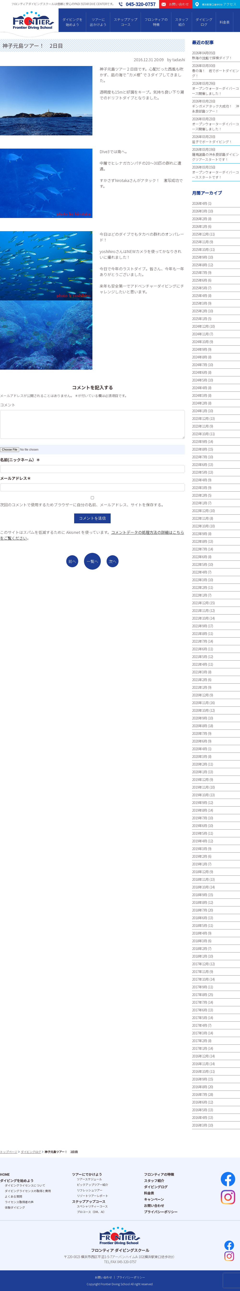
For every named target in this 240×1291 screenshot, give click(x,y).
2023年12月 (200, 418)
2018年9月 (199, 894)
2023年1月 (199, 503)
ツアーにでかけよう (87, 1174)
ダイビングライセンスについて (25, 1185)
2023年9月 (199, 441)
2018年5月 (199, 925)
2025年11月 (200, 241)
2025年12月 (200, 234)
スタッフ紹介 (181, 22)
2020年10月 (200, 710)
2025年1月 (199, 318)
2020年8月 (199, 725)
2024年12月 (200, 326)
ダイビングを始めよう (72, 22)
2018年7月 (199, 910)
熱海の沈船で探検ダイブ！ (212, 57)
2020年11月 (200, 702)
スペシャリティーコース (92, 1206)
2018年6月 (199, 917)
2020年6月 (199, 741)
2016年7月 (199, 1094)
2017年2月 (199, 1040)
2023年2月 (199, 495)
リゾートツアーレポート (92, 1196)
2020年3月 (199, 756)
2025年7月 (199, 272)
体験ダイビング (15, 1207)
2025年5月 (199, 287)
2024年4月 (199, 387)
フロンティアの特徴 (156, 22)
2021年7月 (199, 641)
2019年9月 (199, 802)
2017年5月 (199, 1017)
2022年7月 (199, 549)
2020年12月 (200, 695)
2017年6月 (199, 1009)
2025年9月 (199, 257)
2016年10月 (200, 1071)
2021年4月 (199, 664)
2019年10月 (200, 794)
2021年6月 (199, 648)
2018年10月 (200, 887)
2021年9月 (199, 625)
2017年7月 (199, 1002)
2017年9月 (199, 986)
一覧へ (92, 561)
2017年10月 (200, 979)
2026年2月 (199, 218)
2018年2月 (199, 948)
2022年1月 (199, 595)
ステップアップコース (125, 22)
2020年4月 (199, 748)
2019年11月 (200, 787)
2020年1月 (199, 771)
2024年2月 (199, 403)
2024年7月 (199, 364)
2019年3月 (199, 848)
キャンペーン (154, 1199)
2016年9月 (199, 1079)
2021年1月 (199, 687)
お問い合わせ (154, 1205)
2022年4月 (199, 572)
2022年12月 (200, 510)
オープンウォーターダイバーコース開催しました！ (215, 91)
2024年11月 (200, 334)
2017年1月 (199, 1048)
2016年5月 (199, 1109)
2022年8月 (199, 541)
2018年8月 (199, 902)
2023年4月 (199, 479)
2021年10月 (200, 618)
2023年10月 (200, 433)
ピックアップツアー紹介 (92, 1184)
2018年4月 (199, 933)
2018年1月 (199, 956)
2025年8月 (199, 264)
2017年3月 (199, 1033)
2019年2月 (199, 856)
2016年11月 (200, 1063)
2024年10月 (200, 341)
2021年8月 (199, 633)
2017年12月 (200, 963)
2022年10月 (200, 526)
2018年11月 (200, 879)
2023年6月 (199, 464)
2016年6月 (199, 1102)
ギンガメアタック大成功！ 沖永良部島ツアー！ (215, 109)
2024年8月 (199, 357)
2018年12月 (200, 871)
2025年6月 (199, 280)
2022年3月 (199, 579)
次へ (112, 561)
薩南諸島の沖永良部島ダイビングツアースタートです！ (215, 157)
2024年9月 (199, 349)
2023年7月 (199, 456)
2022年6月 (199, 556)
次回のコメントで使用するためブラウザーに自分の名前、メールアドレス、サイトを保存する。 (82, 504)
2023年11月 (200, 426)
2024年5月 (199, 380)
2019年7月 (199, 817)
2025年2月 (199, 310)
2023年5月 (199, 472)
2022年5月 (199, 564)
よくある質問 (13, 1196)
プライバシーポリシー (161, 1211)
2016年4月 (199, 1117)
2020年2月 (199, 764)
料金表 (225, 22)
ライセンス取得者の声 (19, 1202)
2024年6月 (199, 372)
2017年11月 (200, 971)
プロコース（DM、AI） (91, 1212)
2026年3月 (199, 211)
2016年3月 (199, 1125)
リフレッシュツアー (89, 1190)
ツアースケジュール (89, 1179)
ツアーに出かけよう (98, 22)
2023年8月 (199, 449)
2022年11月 (200, 518)
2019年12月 (200, 779)
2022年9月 (199, 533)
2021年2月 (199, 679)
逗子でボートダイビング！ (212, 141)
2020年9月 (199, 718)
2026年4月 (199, 203)
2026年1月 (199, 226)
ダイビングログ (204, 22)
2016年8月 (199, 1086)
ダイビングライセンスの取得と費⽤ (28, 1191)
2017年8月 (199, 994)
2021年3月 (199, 672)
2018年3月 (199, 940)
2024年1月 (199, 410)
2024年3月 (199, 395)
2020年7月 (199, 733)
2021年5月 (199, 656)
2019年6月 (199, 825)
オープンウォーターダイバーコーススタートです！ (215, 175)
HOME (5, 1174)
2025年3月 (199, 303)
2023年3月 (199, 487)
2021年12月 (200, 602)
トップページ (8, 1152)
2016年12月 (200, 1056)
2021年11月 (200, 610)
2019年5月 (199, 833)
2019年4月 (199, 841)
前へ (72, 561)
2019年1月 (199, 864)
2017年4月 (199, 1025)
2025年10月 (200, 249)
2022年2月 (199, 587)
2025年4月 (199, 295)
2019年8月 (199, 810)
